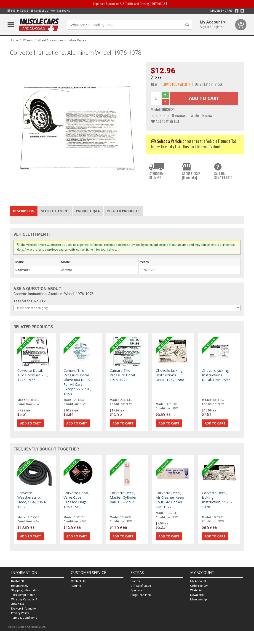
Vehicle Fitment (55, 211)
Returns (76, 585)
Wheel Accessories (50, 40)
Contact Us (39, 10)
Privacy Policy (20, 613)
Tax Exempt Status (23, 595)
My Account (198, 581)
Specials (136, 590)
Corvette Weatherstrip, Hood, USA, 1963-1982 (31, 499)
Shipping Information (25, 590)
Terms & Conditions (24, 617)
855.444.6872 (18, 10)
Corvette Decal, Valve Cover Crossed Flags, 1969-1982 (76, 499)
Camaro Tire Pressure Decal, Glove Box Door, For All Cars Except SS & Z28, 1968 (77, 382)
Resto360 (17, 581)
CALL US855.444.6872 (223, 175)
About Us (17, 604)
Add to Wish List (165, 121)
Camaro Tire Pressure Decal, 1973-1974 (123, 375)
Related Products (123, 211)
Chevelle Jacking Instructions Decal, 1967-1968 (170, 375)
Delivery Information (24, 608)
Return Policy (19, 585)
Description (23, 211)
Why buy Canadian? (24, 599)
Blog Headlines (141, 595)
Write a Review (201, 115)
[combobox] (126, 308)
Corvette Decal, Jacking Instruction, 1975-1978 (217, 499)
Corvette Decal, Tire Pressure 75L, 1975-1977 (32, 375)
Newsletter (197, 595)
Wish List (196, 590)
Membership (198, 599)
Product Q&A (88, 211)
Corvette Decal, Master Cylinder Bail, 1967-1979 (123, 497)
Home (14, 40)
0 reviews (179, 115)
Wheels (28, 40)
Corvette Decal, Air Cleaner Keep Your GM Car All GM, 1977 (170, 499)
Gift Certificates (141, 585)
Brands (135, 581)
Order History (199, 585)
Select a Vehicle (169, 141)
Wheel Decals (77, 40)
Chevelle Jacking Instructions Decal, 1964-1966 (216, 375)
